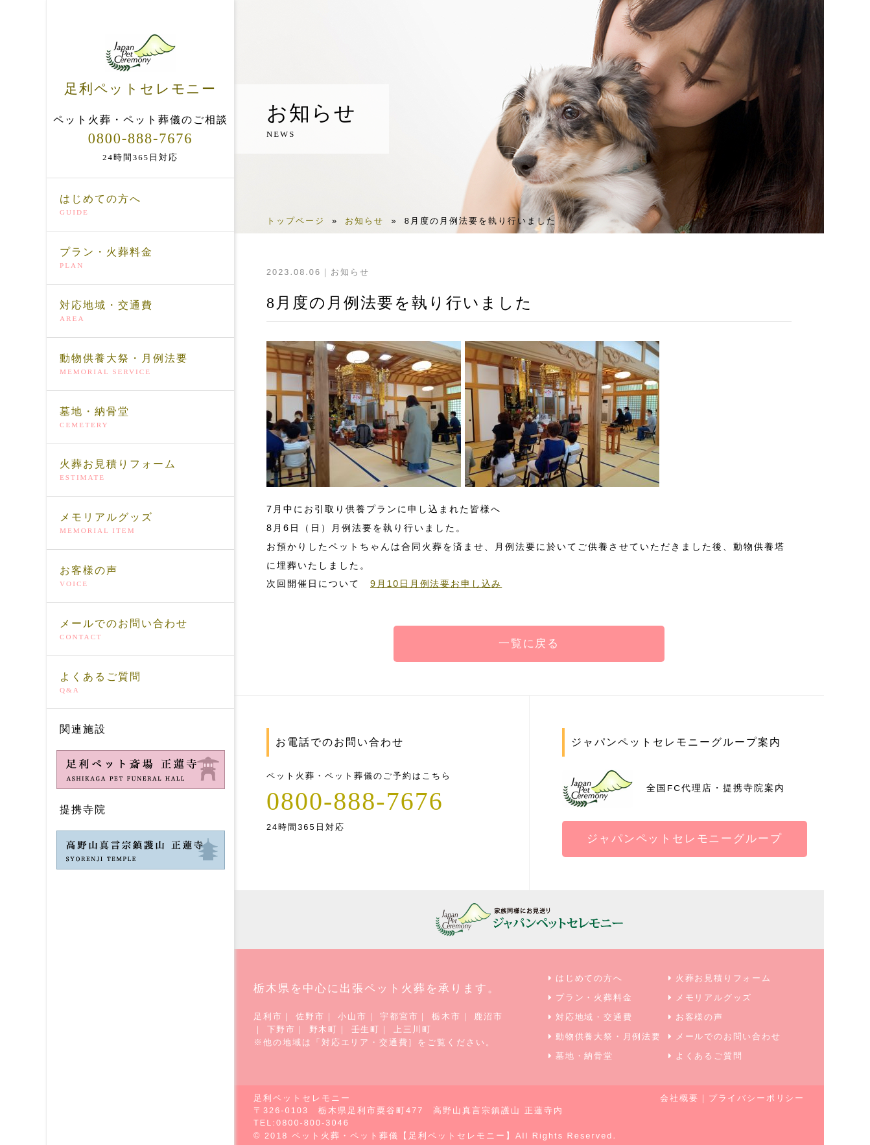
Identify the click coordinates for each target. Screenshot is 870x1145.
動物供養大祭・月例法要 (140, 363)
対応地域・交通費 (140, 311)
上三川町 (413, 1028)
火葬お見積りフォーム (140, 470)
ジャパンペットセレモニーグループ (685, 838)
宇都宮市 (400, 1016)
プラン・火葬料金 (140, 258)
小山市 (353, 1016)
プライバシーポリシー (756, 1095)
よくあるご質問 (140, 682)
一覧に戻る (529, 643)
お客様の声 (140, 576)
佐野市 (310, 1016)
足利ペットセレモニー (140, 64)
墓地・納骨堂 (140, 417)
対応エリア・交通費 (365, 1040)
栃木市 (447, 1016)
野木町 (323, 1028)
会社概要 (678, 1095)
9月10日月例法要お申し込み (437, 583)
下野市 (281, 1028)
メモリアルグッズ (140, 523)
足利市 (268, 1016)
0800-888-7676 (140, 137)
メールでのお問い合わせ (140, 629)
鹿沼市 (490, 1016)
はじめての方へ (140, 205)
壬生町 (366, 1028)
